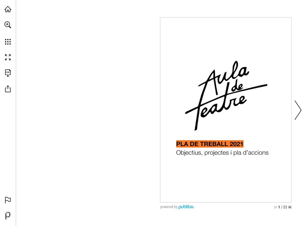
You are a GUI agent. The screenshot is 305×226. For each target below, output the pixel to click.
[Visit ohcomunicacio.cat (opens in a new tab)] (8, 9)
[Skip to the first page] (275, 207)
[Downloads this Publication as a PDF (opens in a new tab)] (8, 73)
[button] (8, 25)
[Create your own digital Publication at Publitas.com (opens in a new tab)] (8, 215)
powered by (168, 207)
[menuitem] (8, 33)
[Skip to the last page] (290, 207)
